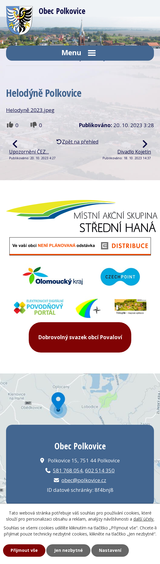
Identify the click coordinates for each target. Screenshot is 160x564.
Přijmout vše (24, 550)
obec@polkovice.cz (83, 480)
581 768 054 (68, 470)
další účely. (143, 519)
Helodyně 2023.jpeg (30, 109)
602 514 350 (100, 470)
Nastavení (110, 550)
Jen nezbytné (68, 550)
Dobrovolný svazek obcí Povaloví (80, 337)
